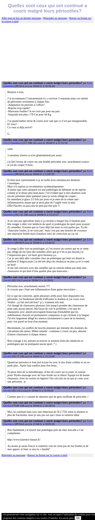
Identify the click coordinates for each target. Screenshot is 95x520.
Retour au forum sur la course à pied (47, 455)
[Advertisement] (47, 52)
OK (78, 518)
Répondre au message (55, 18)
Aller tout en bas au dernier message (21, 18)
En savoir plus (66, 518)
